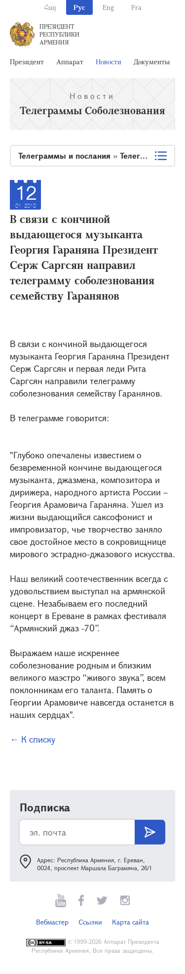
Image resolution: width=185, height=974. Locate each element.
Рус (79, 7)
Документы (152, 61)
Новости (108, 61)
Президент (27, 61)
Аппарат (69, 61)
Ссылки (90, 922)
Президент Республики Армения (59, 34)
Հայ (50, 7)
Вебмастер (52, 922)
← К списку (32, 739)
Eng (108, 7)
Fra (136, 7)
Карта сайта (130, 922)
